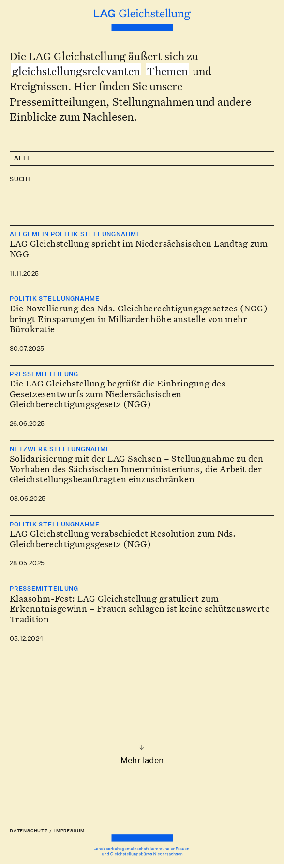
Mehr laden (142, 760)
